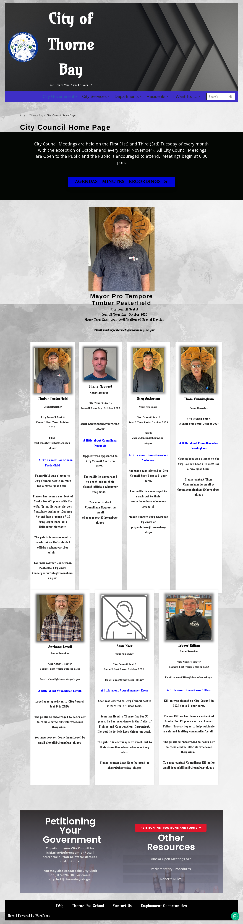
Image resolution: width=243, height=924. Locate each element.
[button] (76, 96)
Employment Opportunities (164, 912)
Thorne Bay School (87, 912)
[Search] (217, 96)
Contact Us (122, 912)
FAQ (58, 912)
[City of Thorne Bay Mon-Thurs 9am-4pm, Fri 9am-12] (54, 47)
